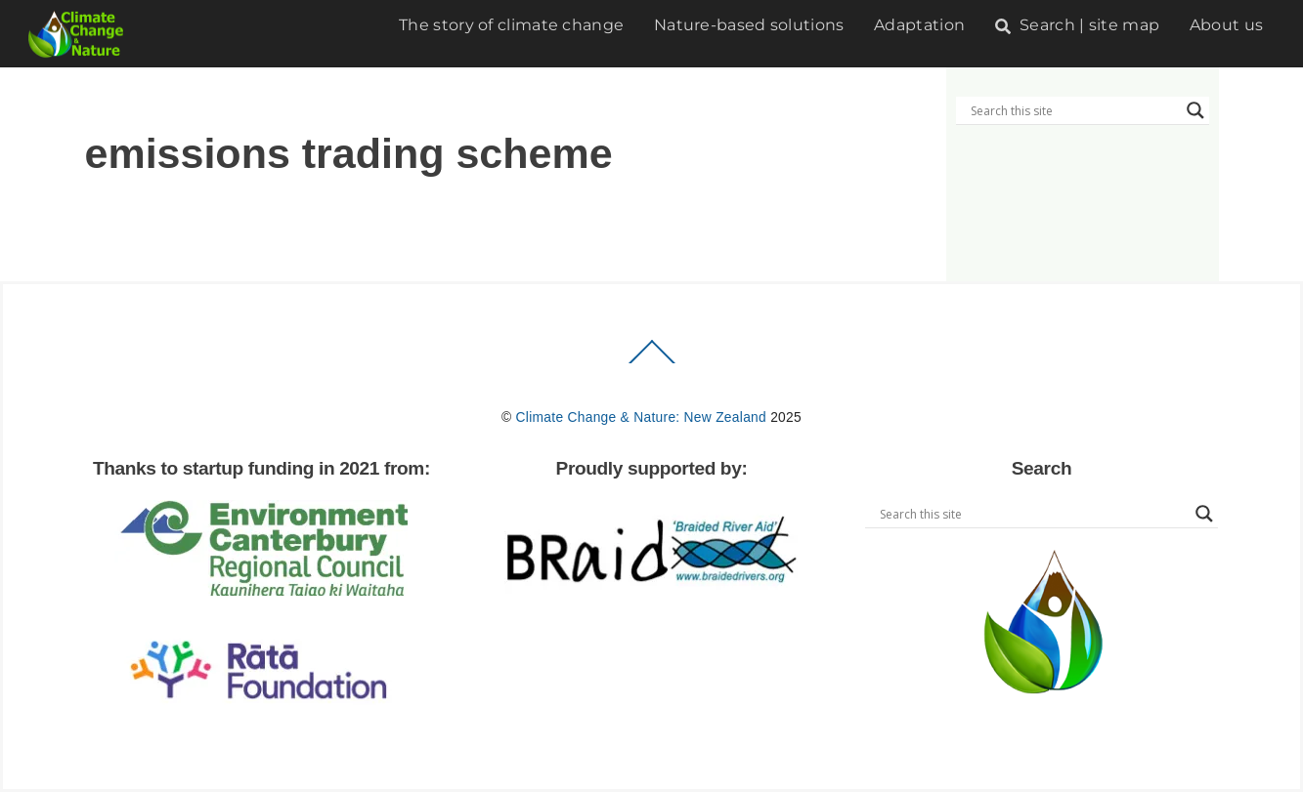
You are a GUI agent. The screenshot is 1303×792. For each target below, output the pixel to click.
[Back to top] (651, 363)
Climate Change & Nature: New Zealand (641, 417)
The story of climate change (511, 25)
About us (1226, 25)
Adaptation (919, 25)
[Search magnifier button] (1195, 110)
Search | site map (1077, 25)
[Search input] (1073, 110)
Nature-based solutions (749, 25)
